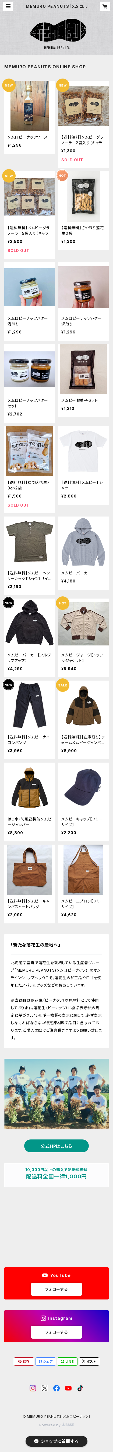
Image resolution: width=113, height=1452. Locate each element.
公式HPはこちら (56, 1146)
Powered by (56, 1425)
